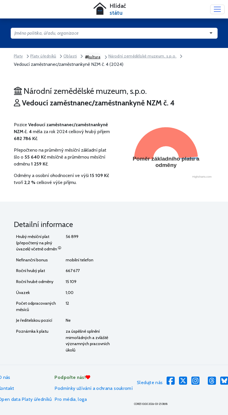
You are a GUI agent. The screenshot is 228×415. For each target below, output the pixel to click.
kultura (93, 57)
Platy (18, 56)
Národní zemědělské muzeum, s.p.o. (142, 56)
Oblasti (70, 56)
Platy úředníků (43, 56)
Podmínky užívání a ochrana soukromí (93, 388)
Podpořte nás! (72, 377)
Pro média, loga (70, 399)
